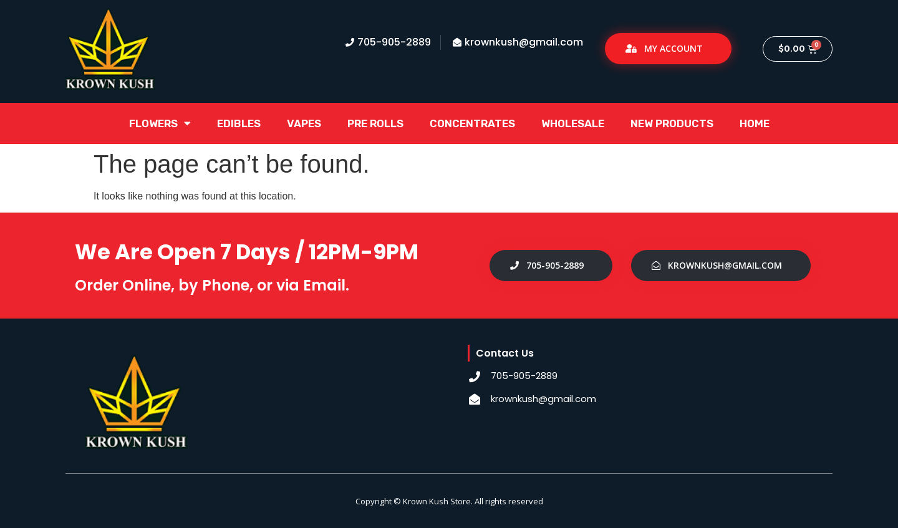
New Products (671, 123)
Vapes (304, 123)
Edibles (239, 123)
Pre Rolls (375, 123)
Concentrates (472, 123)
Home (755, 123)
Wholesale (572, 123)
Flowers (160, 123)
